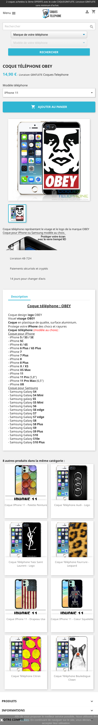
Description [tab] (19, 297)
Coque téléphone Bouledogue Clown (72, 677)
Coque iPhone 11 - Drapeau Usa (26, 619)
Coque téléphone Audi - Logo (72, 505)
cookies (24, 719)
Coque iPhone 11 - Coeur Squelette (72, 619)
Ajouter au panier (49, 107)
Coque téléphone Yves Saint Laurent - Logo (26, 563)
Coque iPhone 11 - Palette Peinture (26, 505)
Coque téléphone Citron (26, 676)
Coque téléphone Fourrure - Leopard (72, 563)
